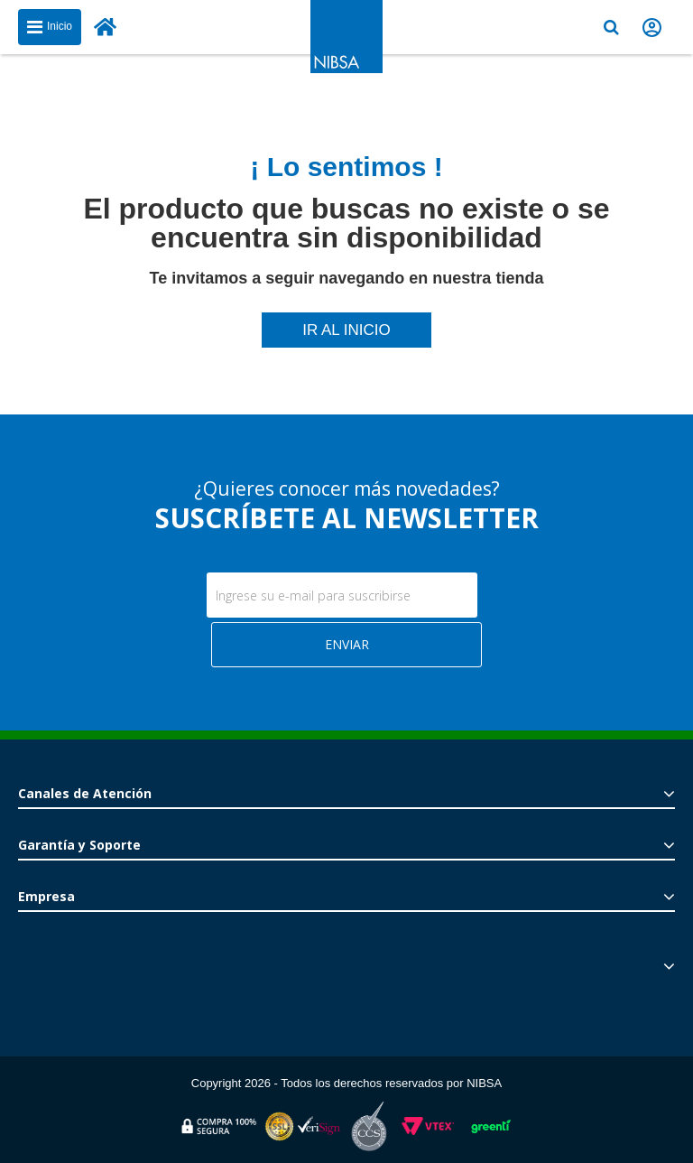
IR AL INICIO (346, 330)
